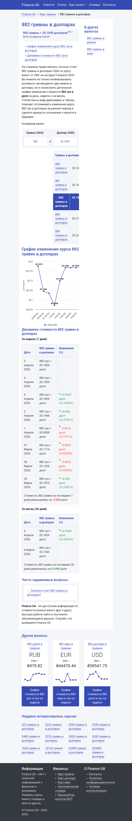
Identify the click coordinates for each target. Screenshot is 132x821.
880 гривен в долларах (61, 168)
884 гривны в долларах (61, 235)
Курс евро (64, 782)
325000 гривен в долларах (98, 752)
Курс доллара (67, 778)
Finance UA (30, 5)
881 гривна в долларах (61, 185)
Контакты (109, 4)
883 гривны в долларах (61, 218)
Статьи (61, 4)
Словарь (94, 4)
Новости (49, 4)
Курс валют (76, 4)
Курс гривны (66, 774)
